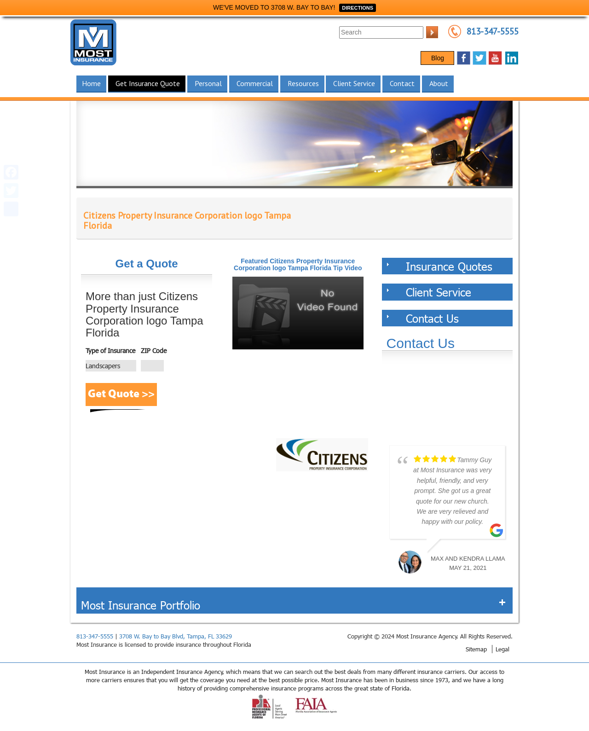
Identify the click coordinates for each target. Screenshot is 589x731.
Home (91, 83)
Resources (303, 83)
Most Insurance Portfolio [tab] (293, 605)
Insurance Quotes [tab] (440, 266)
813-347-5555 (493, 31)
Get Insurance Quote (147, 83)
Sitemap (476, 649)
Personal (208, 83)
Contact (402, 83)
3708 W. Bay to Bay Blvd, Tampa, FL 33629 (175, 636)
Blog (437, 58)
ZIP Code (154, 350)
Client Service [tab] (429, 291)
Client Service (354, 83)
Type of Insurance (110, 350)
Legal (502, 649)
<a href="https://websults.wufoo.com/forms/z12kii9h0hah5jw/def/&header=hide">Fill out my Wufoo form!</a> (447, 403)
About (438, 83)
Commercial (255, 83)
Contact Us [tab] (423, 318)
